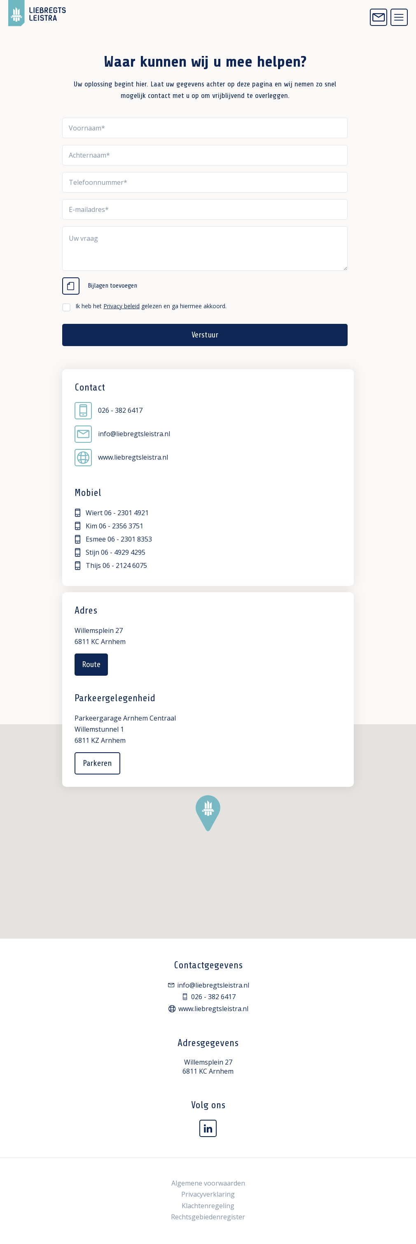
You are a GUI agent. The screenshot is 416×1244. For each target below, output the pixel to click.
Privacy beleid (121, 306)
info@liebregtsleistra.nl (122, 434)
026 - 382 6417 (109, 410)
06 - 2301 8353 (130, 539)
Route (91, 664)
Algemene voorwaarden (208, 1183)
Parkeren (97, 763)
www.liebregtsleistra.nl (121, 457)
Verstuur (205, 334)
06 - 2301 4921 (126, 512)
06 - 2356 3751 (121, 525)
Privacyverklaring (208, 1194)
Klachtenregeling (208, 1205)
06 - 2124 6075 (125, 565)
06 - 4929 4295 (123, 552)
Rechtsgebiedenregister (208, 1216)
